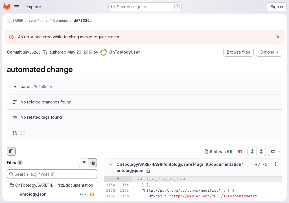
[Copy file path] (147, 170)
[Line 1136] (110, 196)
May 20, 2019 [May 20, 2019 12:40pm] (79, 52)
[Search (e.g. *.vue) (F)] (52, 173)
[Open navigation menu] (16, 6)
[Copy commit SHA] (44, 52)
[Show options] (275, 164)
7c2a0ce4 (43, 86)
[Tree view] (92, 162)
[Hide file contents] (111, 164)
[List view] (83, 162)
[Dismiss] (277, 37)
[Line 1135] (110, 190)
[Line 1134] (110, 185)
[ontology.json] (52, 194)
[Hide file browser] (11, 151)
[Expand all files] (252, 151)
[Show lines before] (118, 179)
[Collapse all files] (261, 151)
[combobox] (275, 151)
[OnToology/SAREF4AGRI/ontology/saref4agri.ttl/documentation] (52, 185)
